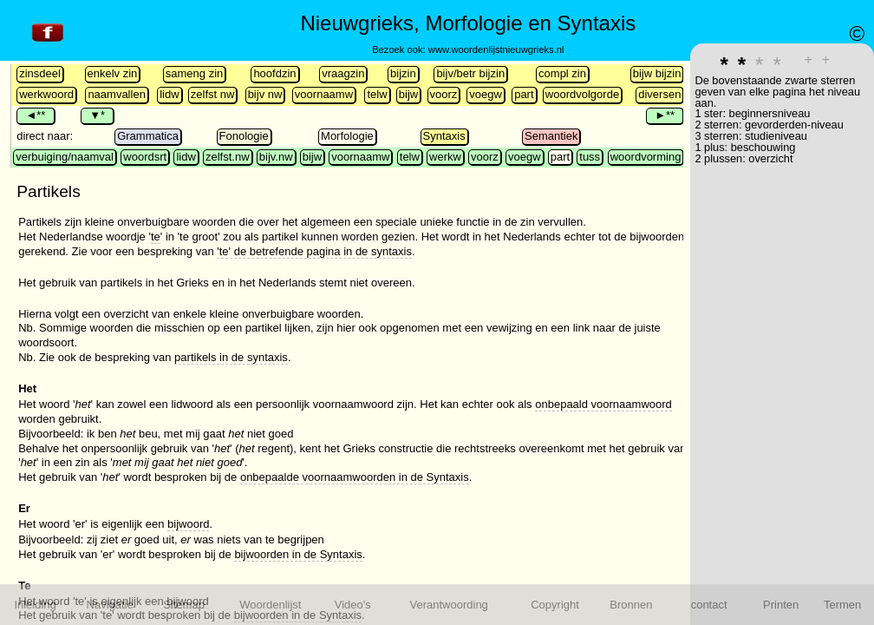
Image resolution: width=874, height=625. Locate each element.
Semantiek (551, 135)
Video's (353, 604)
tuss (589, 156)
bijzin (403, 73)
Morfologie (347, 135)
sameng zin (194, 73)
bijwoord (188, 523)
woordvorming (646, 156)
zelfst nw (213, 94)
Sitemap (184, 604)
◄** (35, 115)
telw (377, 94)
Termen (842, 604)
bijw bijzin (657, 73)
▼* (97, 115)
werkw (445, 156)
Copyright (555, 604)
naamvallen (117, 94)
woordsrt (144, 156)
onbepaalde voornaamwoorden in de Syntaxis (354, 477)
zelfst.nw (227, 156)
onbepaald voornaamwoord (603, 404)
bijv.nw (276, 156)
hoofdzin (274, 73)
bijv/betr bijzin (470, 73)
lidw (169, 94)
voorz (444, 94)
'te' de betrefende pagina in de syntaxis (314, 251)
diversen (659, 94)
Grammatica (148, 135)
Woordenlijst (270, 604)
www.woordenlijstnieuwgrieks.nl (496, 49)
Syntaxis (444, 135)
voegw (485, 94)
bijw (408, 94)
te (155, 236)
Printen (781, 604)
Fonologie (244, 135)
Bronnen (631, 604)
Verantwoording (449, 604)
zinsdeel (40, 73)
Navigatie (110, 604)
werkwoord (46, 94)
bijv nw (265, 94)
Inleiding (34, 604)
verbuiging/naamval (65, 156)
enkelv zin (113, 73)
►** (665, 115)
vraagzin (343, 73)
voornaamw (324, 94)
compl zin (562, 73)
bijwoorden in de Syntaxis (298, 554)
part (523, 94)
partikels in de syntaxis (231, 357)
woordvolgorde (582, 94)
